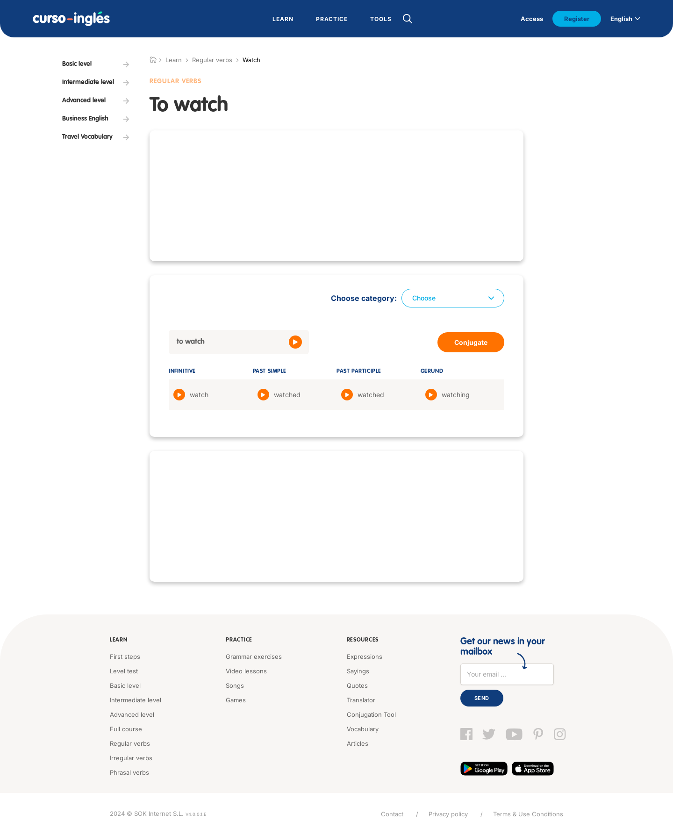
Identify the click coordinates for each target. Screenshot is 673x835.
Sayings (358, 671)
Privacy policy (448, 814)
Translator (361, 700)
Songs (235, 685)
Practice (239, 640)
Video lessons (246, 671)
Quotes (357, 685)
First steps (125, 656)
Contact (392, 814)
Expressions (364, 656)
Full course (126, 729)
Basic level (125, 685)
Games (236, 700)
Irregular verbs (131, 758)
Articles (357, 743)
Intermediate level (135, 700)
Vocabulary (363, 729)
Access (532, 18)
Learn (119, 640)
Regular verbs (212, 60)
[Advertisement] (336, 195)
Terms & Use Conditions (528, 814)
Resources (363, 640)
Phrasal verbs (129, 772)
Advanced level (132, 714)
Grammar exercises (254, 656)
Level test (124, 671)
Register (576, 18)
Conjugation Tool (371, 714)
